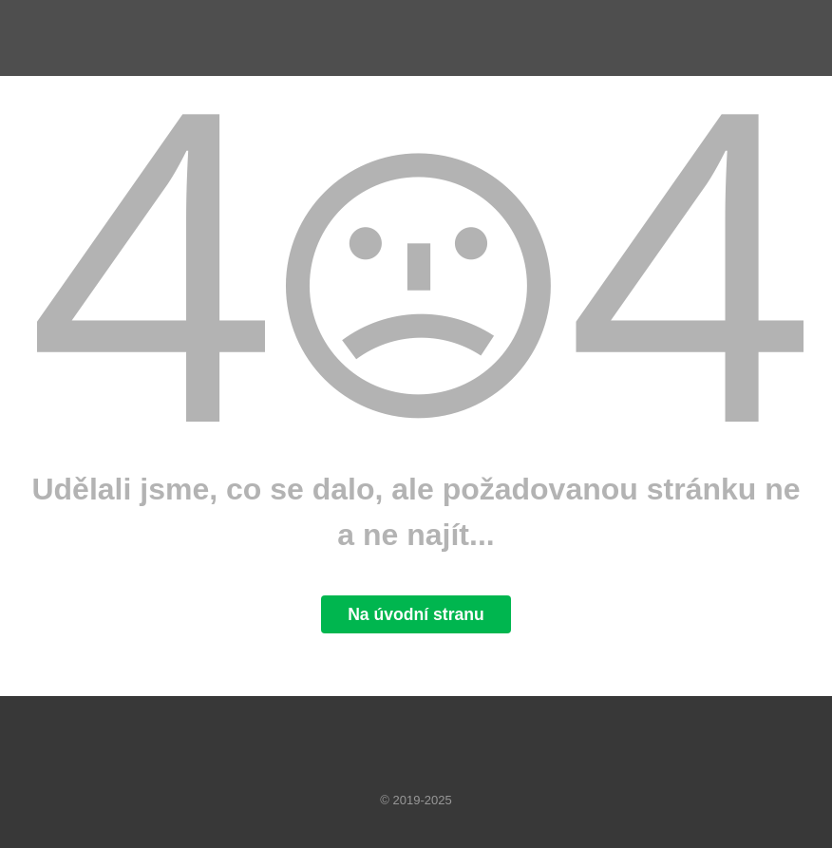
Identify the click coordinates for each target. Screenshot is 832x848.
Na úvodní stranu (416, 614)
